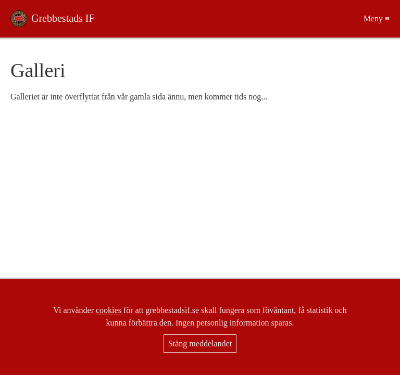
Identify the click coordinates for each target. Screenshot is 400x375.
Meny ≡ (377, 18)
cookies (108, 310)
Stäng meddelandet (200, 343)
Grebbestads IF (63, 18)
